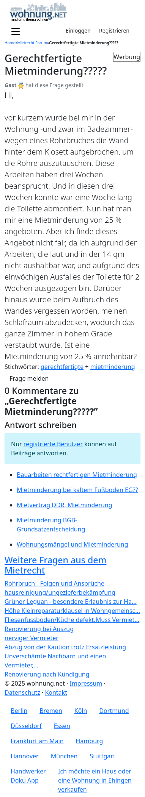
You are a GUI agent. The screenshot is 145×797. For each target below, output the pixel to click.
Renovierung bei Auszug (39, 629)
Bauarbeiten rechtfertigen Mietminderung (77, 474)
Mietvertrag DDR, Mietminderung (64, 505)
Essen (62, 726)
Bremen (50, 710)
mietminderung (112, 367)
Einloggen (78, 30)
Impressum (85, 683)
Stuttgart (102, 756)
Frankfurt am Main (37, 741)
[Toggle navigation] (16, 32)
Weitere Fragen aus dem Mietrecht (55, 565)
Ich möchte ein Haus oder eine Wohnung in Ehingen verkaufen (95, 780)
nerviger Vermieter (31, 638)
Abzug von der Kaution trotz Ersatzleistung (65, 647)
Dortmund (114, 710)
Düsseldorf (26, 726)
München (64, 756)
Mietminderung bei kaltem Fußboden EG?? (77, 490)
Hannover (25, 756)
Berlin (19, 710)
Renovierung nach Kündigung (47, 674)
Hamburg (89, 741)
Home (10, 42)
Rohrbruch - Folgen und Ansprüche (54, 583)
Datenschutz (22, 692)
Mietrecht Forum (32, 42)
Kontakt (56, 692)
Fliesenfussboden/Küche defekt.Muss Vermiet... (72, 620)
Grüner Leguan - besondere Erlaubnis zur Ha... (71, 601)
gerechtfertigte (62, 367)
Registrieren (114, 30)
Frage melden (29, 378)
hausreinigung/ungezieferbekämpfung (60, 592)
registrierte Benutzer (53, 444)
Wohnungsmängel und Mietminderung (72, 544)
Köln (80, 710)
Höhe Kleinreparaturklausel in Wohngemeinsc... (72, 610)
